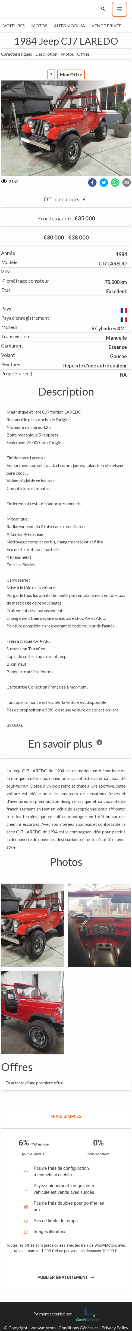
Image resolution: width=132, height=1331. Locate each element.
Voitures (14, 25)
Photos (67, 53)
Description (46, 53)
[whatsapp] (115, 182)
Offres (83, 53)
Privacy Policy (115, 1327)
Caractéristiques (16, 53)
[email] (126, 182)
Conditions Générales (79, 1327)
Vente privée (106, 25)
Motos (39, 25)
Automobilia (69, 25)
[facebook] (92, 182)
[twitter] (103, 182)
